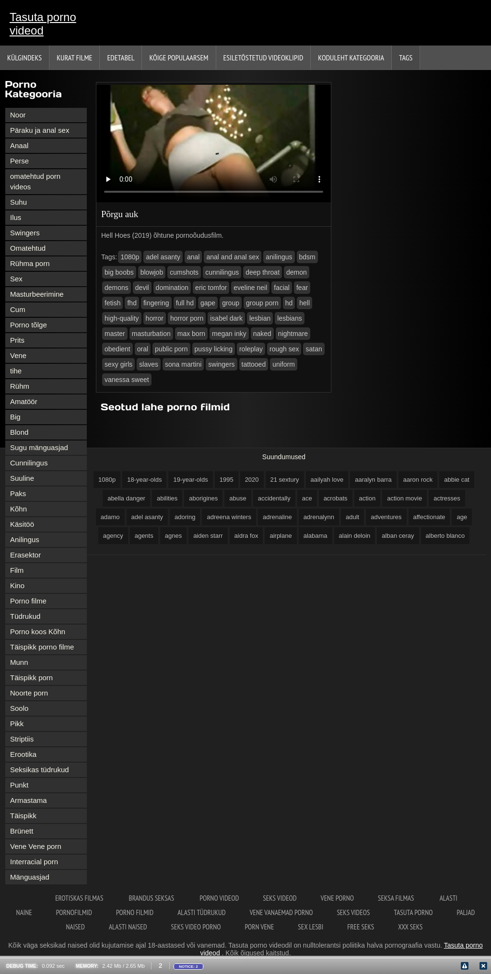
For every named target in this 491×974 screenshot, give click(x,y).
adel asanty (163, 257)
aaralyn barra (373, 479)
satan (313, 349)
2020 (252, 479)
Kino (17, 585)
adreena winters (229, 517)
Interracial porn (34, 862)
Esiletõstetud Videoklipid (263, 57)
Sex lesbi (310, 926)
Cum (17, 309)
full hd (185, 303)
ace (307, 498)
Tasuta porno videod (43, 24)
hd (289, 303)
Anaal (19, 145)
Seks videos (353, 912)
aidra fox (246, 535)
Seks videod (279, 898)
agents (144, 535)
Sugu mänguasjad (39, 447)
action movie (404, 498)
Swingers (25, 233)
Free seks (360, 926)
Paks (18, 493)
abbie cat (456, 479)
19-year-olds (190, 479)
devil (142, 287)
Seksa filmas (397, 898)
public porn (171, 349)
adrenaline (277, 517)
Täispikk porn (31, 677)
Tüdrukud (25, 616)
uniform (283, 364)
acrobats (336, 498)
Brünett (21, 831)
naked (262, 333)
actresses (446, 498)
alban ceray (398, 535)
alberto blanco (445, 535)
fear (302, 287)
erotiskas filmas (80, 898)
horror (155, 318)
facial (282, 287)
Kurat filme (74, 57)
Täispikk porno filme (42, 647)
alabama (315, 535)
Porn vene (259, 926)
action (367, 498)
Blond (19, 432)
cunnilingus (222, 272)
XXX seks (410, 926)
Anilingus (24, 539)
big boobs (119, 272)
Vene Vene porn (35, 846)
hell (304, 303)
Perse (19, 161)
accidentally (274, 498)
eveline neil (250, 287)
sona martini (183, 364)
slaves (148, 364)
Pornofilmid (74, 912)
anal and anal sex (232, 257)
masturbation (151, 333)
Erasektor (25, 555)
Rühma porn (30, 263)
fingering (156, 303)
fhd (131, 303)
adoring (185, 517)
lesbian (259, 318)
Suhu (18, 202)
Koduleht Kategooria (351, 57)
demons (117, 287)
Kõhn (18, 509)
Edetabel (120, 57)
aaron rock (418, 479)
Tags (405, 57)
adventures (386, 517)
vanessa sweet (127, 379)
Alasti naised (128, 926)
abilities (167, 498)
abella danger (126, 498)
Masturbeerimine (37, 294)
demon (296, 272)
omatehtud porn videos (35, 181)
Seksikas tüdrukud (39, 769)
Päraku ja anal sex (39, 130)
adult (352, 517)
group (230, 303)
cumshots (184, 272)
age (461, 517)
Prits (17, 340)
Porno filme (28, 601)
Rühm (19, 386)
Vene (18, 355)
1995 (227, 479)
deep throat (263, 272)
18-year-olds (144, 479)
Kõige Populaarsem (178, 57)
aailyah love (327, 479)
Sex (16, 279)
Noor (18, 115)
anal (193, 257)
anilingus (279, 257)
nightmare (293, 333)
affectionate (429, 517)
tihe (16, 371)
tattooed (254, 364)
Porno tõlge (28, 325)
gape (207, 303)
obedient (117, 349)
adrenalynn (319, 517)
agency (113, 535)
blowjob (151, 272)
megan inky (229, 333)
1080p (129, 257)
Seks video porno (196, 926)
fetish (112, 303)
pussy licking (214, 349)
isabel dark (226, 318)
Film (16, 570)
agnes (173, 535)
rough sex (284, 349)
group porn (262, 303)
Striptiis (22, 739)
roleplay (251, 349)
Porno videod (219, 898)
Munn (19, 662)
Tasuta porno (413, 912)
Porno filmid (134, 912)
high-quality (122, 318)
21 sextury (284, 479)
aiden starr (207, 535)
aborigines (203, 498)
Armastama (28, 800)
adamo (110, 517)
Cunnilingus (28, 463)
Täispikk (23, 816)
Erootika (23, 754)
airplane (280, 535)
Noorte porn (29, 693)
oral (142, 349)
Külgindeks (24, 57)
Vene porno (337, 898)
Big (15, 417)
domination (172, 287)
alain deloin (355, 535)
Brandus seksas (152, 898)
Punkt (19, 785)
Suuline (22, 478)
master (115, 333)
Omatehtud (28, 248)
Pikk (16, 723)
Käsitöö (22, 524)
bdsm (307, 257)
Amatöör (23, 401)
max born (191, 333)
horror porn (186, 318)
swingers (221, 364)
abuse (237, 498)
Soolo (19, 708)
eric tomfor (211, 287)
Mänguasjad (29, 877)
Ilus (15, 217)
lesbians (289, 318)
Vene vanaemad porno (281, 912)
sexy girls (118, 364)
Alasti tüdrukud (201, 912)
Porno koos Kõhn (37, 631)
